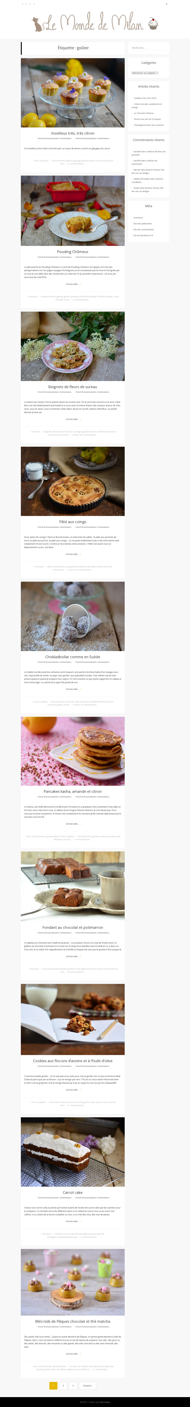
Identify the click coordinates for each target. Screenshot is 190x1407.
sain (110, 1102)
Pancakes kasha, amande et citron (73, 791)
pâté (89, 566)
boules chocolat (66, 701)
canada (44, 296)
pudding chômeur (97, 296)
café (77, 701)
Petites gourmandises (49, 836)
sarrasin (67, 839)
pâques (70, 1369)
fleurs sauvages (74, 431)
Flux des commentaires (144, 229)
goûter (85, 160)
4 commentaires (76, 163)
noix (59, 1236)
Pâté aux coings (72, 521)
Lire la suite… (72, 283)
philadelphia (67, 1236)
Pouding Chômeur (73, 251)
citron (55, 160)
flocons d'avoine (75, 1102)
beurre (54, 701)
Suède (67, 704)
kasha (103, 836)
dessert (62, 160)
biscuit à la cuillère (79, 1366)
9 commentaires (76, 1105)
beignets (48, 431)
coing (68, 566)
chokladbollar (95, 701)
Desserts (33, 296)
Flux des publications (143, 223)
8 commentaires (76, 972)
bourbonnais (59, 566)
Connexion (138, 217)
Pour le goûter (41, 160)
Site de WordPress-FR (143, 235)
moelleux (105, 160)
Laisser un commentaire (84, 434)
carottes (59, 1233)
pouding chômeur (79, 296)
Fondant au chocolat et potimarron (73, 927)
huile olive (95, 1102)
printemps (102, 431)
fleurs (63, 431)
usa (75, 1236)
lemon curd (94, 160)
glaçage (77, 160)
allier (49, 566)
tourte (61, 569)
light (84, 968)
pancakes (110, 836)
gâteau (69, 160)
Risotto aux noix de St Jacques (147, 119)
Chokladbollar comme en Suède (73, 656)
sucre (66, 299)
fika (104, 701)
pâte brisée (97, 566)
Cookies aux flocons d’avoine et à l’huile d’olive (73, 1060)
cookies (62, 1102)
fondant (63, 968)
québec (109, 296)
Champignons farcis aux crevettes (149, 125)
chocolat (83, 701)
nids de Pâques (59, 1369)
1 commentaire (100, 1369)
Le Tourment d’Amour (144, 113)
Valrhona (85, 1369)
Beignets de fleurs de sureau (73, 386)
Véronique (105, 1401)
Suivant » (87, 1385)
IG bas (78, 968)
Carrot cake (73, 1192)
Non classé (32, 836)
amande (82, 836)
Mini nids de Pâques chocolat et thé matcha (72, 1320)
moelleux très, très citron (73, 133)
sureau (65, 434)
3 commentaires (81, 299)
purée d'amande (106, 968)
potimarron (91, 968)
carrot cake (69, 1233)
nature (93, 431)
